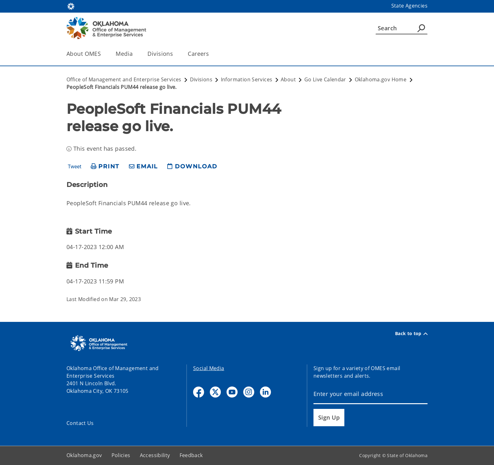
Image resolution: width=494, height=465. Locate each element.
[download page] (192, 167)
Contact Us (80, 423)
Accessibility (155, 455)
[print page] (105, 167)
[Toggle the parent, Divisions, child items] (175, 54)
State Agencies (409, 5)
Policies (121, 455)
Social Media (208, 368)
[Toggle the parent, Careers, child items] (211, 54)
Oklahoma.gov (84, 455)
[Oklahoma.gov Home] (70, 6)
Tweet (74, 166)
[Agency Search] (421, 28)
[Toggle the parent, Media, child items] (135, 54)
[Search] (402, 28)
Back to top (411, 333)
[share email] (143, 167)
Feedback (191, 455)
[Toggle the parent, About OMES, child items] (103, 54)
